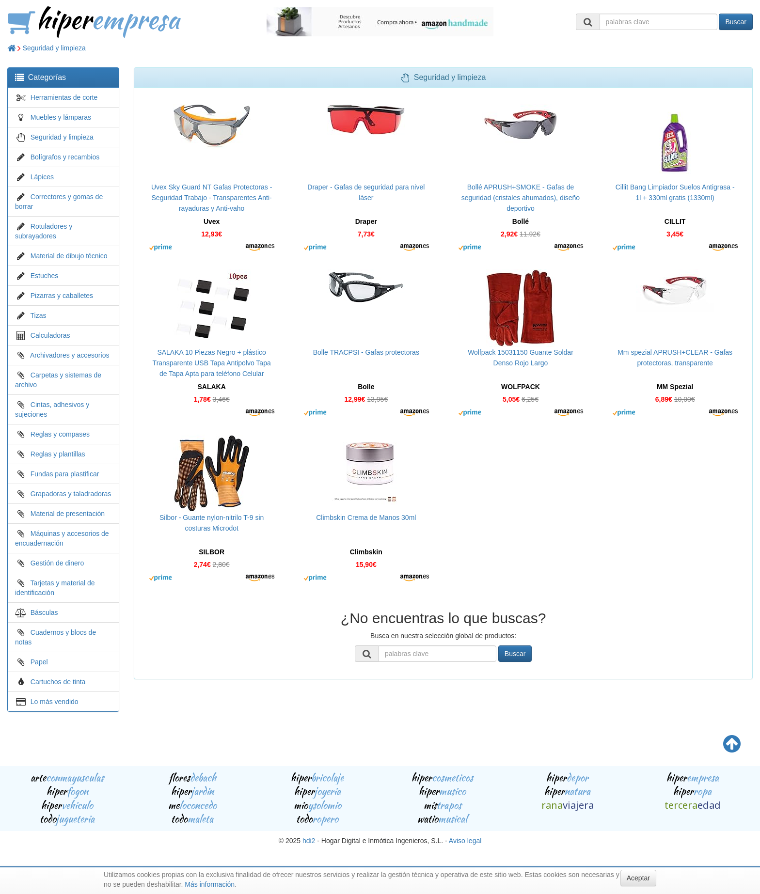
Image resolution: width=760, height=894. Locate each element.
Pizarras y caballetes (62, 295)
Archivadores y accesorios (69, 355)
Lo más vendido (55, 702)
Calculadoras (50, 335)
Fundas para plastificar (65, 474)
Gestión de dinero (57, 563)
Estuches (45, 276)
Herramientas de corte (64, 97)
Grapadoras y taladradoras (71, 494)
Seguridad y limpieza (54, 48)
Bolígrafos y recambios (65, 157)
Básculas (44, 612)
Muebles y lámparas (61, 117)
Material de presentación (68, 514)
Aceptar (638, 878)
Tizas (39, 315)
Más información (210, 884)
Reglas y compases (60, 434)
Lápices (42, 177)
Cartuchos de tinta (58, 682)
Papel (39, 662)
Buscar (735, 22)
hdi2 (308, 841)
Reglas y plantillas (58, 454)
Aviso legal (465, 841)
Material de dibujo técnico (69, 256)
